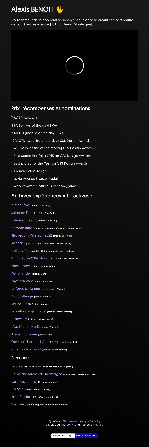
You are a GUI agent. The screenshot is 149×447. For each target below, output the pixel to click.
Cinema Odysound (26, 349)
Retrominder (21, 273)
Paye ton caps (22, 281)
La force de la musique (29, 289)
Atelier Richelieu (24, 334)
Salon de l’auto (23, 213)
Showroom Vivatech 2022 (31, 235)
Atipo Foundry (91, 421)
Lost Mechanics (23, 382)
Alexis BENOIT (32, 9)
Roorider (18, 243)
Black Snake (20, 266)
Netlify (99, 424)
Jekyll (70, 424)
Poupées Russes (24, 397)
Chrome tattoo (23, 228)
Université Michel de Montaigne (36, 374)
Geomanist (70, 421)
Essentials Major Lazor (28, 311)
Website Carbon (86, 435)
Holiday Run (20, 251)
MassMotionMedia (26, 327)
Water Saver (21, 205)
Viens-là (17, 404)
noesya (69, 20)
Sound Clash (21, 304)
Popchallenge (22, 296)
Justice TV (19, 319)
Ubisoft (17, 389)
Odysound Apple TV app (31, 342)
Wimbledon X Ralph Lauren (33, 258)
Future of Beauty (24, 220)
